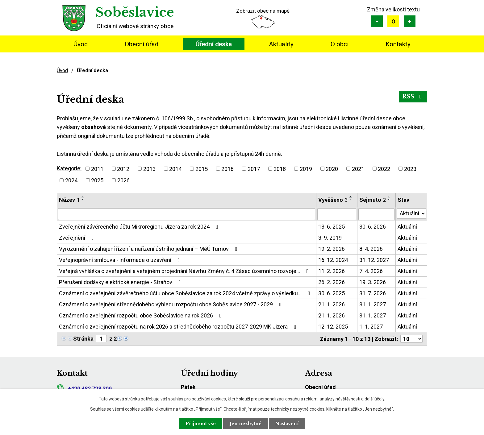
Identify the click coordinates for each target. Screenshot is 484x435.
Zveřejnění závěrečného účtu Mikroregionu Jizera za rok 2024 (140, 226)
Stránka (83, 338)
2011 (97, 168)
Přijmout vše (201, 423)
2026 (123, 180)
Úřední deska (213, 44)
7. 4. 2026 (371, 271)
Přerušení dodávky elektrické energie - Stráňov (121, 282)
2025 (97, 180)
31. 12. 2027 (374, 260)
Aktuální (407, 226)
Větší (409, 21)
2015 (201, 168)
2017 (254, 168)
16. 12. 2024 (333, 260)
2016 (227, 168)
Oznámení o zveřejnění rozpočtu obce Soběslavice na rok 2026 (141, 315)
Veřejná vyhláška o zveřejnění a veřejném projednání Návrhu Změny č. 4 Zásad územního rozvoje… (185, 271)
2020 (332, 168)
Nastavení (287, 423)
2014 (175, 168)
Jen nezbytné (245, 423)
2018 (279, 168)
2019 (306, 168)
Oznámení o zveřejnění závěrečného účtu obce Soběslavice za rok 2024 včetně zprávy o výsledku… (186, 293)
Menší (377, 21)
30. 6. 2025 (331, 293)
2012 (123, 168)
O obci (339, 44)
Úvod (80, 44)
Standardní (393, 21)
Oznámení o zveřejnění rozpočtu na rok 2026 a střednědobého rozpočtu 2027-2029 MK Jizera (179, 326)
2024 (71, 180)
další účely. (375, 398)
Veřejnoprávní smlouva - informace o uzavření (120, 260)
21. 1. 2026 (331, 304)
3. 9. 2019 (330, 237)
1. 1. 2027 (371, 326)
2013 (149, 168)
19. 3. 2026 (372, 282)
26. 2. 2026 (331, 282)
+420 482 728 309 (84, 388)
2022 (384, 168)
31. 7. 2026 (372, 293)
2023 (410, 168)
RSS (413, 96)
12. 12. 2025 (333, 326)
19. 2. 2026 (331, 249)
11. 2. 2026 (331, 271)
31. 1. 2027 (372, 304)
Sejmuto (372, 200)
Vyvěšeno (333, 200)
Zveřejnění (77, 237)
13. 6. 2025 (331, 226)
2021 (358, 168)
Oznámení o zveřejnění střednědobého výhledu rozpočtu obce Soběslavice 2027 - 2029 (171, 304)
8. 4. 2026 (371, 249)
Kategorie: (69, 168)
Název (69, 200)
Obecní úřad (141, 44)
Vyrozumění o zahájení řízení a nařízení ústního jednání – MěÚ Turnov (149, 249)
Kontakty (398, 44)
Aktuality (281, 44)
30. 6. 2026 (372, 226)
